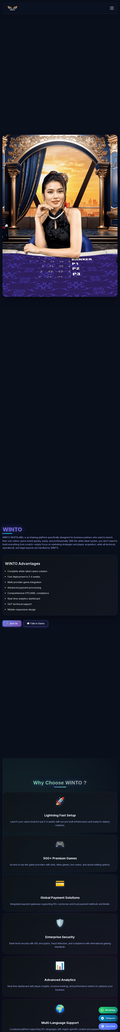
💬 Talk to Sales (37, 623)
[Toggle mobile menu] (112, 8)
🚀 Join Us (12, 623)
